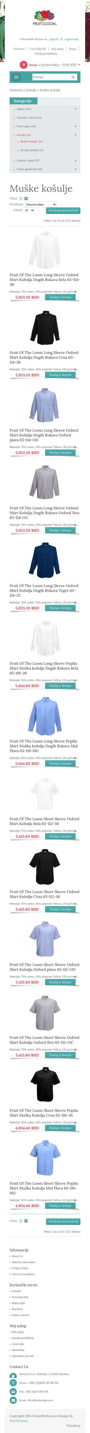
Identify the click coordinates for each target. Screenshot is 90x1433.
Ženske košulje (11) (31, 150)
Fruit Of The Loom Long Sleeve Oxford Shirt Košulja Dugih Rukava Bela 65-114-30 (45, 279)
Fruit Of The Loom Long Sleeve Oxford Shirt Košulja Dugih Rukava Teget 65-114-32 (44, 590)
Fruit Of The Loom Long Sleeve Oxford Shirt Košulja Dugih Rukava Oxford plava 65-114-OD (44, 435)
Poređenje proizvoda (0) (63, 210)
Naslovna (18, 49)
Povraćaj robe (20, 1297)
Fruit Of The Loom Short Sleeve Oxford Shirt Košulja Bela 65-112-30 (44, 821)
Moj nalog (57, 49)
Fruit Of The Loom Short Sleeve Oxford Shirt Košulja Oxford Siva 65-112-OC (44, 1040)
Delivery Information (24, 1262)
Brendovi (17, 1309)
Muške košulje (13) (31, 141)
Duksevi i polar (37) (28, 160)
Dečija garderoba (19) (29, 169)
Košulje (31, 90)
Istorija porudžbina (23, 1338)
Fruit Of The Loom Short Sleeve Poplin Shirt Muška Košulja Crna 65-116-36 (44, 1113)
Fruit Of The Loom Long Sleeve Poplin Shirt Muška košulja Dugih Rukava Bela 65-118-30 (44, 668)
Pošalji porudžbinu (46, 53)
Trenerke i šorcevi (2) (29, 117)
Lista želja (18, 1344)
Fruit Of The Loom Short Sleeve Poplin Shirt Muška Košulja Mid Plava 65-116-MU (44, 1188)
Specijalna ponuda (23, 1356)
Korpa (72, 49)
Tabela (26, 198)
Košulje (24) (24, 135)
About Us (17, 1256)
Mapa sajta (18, 1303)
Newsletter (18, 1350)
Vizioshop (73, 1426)
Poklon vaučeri (20, 1315)
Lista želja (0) (38, 49)
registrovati (71, 39)
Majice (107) (24, 109)
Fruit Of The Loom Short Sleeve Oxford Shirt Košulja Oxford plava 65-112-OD (44, 967)
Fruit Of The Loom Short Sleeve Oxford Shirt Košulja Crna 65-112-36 (44, 894)
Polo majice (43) (26, 126)
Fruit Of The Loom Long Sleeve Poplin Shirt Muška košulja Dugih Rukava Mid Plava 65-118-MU (44, 746)
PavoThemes (19, 1421)
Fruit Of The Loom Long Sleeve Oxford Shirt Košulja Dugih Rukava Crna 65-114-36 (44, 357)
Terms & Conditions (23, 1274)
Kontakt (16, 1291)
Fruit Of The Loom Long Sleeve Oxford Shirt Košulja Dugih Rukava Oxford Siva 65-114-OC (44, 512)
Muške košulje (50, 90)
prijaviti (53, 39)
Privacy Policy (20, 1268)
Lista (21, 198)
